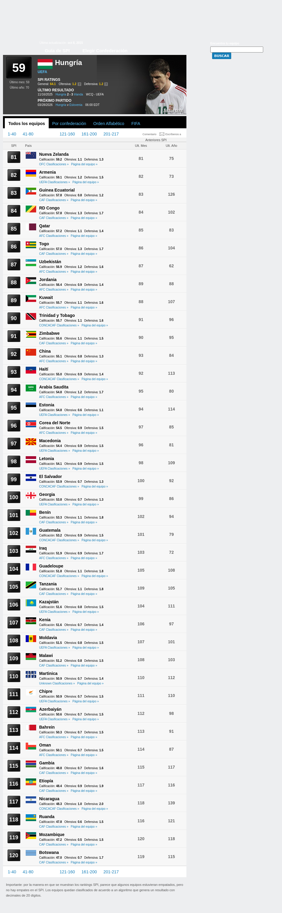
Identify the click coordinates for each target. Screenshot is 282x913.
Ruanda (46, 816)
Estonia (46, 404)
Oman (45, 745)
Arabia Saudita (53, 387)
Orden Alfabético (108, 123)
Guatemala (50, 530)
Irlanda (78, 94)
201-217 (111, 134)
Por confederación (69, 123)
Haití (43, 369)
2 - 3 (70, 94)
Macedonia (50, 440)
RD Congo (49, 208)
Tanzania (48, 584)
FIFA (135, 123)
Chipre (45, 691)
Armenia (47, 172)
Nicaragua (49, 798)
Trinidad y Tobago (57, 315)
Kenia (44, 619)
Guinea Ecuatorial (57, 190)
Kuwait (46, 297)
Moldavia (48, 637)
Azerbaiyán (50, 709)
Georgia (47, 494)
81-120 (46, 134)
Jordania (47, 279)
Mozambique (52, 834)
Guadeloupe (51, 566)
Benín (45, 512)
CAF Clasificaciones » (53, 200)
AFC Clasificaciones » (53, 235)
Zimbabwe (49, 333)
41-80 (28, 134)
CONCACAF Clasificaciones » (59, 325)
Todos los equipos (26, 123)
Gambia (46, 763)
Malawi (46, 655)
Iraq (43, 548)
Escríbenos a (173, 134)
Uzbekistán (50, 261)
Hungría (61, 94)
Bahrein (47, 727)
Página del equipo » (84, 164)
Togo (44, 243)
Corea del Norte (54, 422)
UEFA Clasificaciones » (54, 182)
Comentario (149, 134)
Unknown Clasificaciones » (57, 683)
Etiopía (46, 780)
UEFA (42, 72)
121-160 (67, 134)
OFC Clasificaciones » (54, 164)
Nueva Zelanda (54, 154)
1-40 (12, 134)
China (45, 351)
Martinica (48, 673)
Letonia (46, 458)
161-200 (89, 134)
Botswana (49, 852)
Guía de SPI (57, 50)
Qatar (44, 225)
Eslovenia (75, 105)
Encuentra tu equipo (224, 43)
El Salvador (50, 476)
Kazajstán (49, 601)
